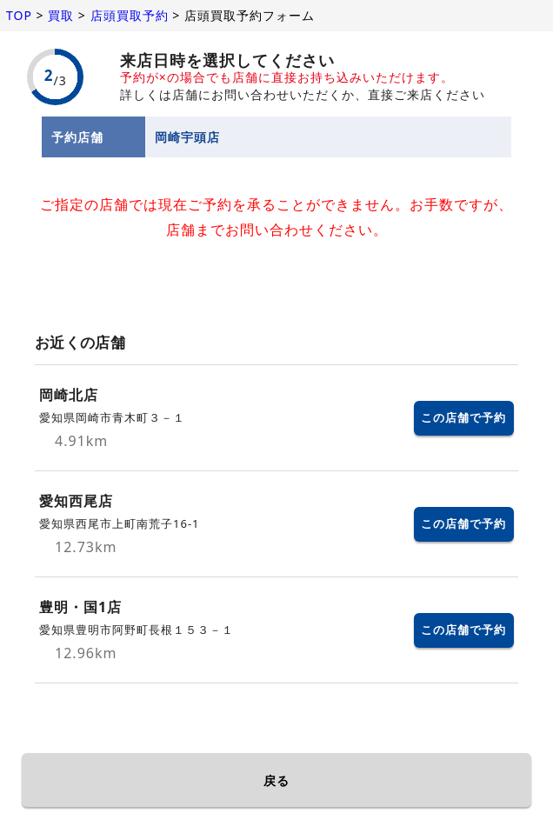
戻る (276, 780)
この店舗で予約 (463, 417)
